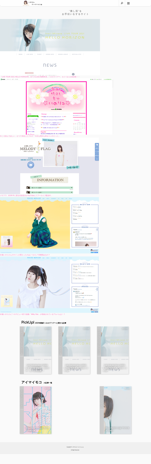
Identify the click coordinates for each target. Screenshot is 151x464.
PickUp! (43, 322)
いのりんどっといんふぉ (78, 457)
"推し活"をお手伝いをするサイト (75, 12)
